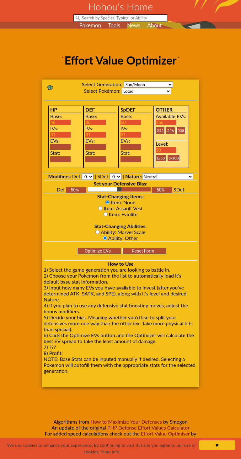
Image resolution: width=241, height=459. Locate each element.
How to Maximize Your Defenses (126, 422)
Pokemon (90, 25)
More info (109, 451)
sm (148, 84)
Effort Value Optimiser (165, 433)
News (133, 25)
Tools (114, 25)
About (154, 25)
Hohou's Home (120, 6)
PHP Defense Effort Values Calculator (148, 427)
